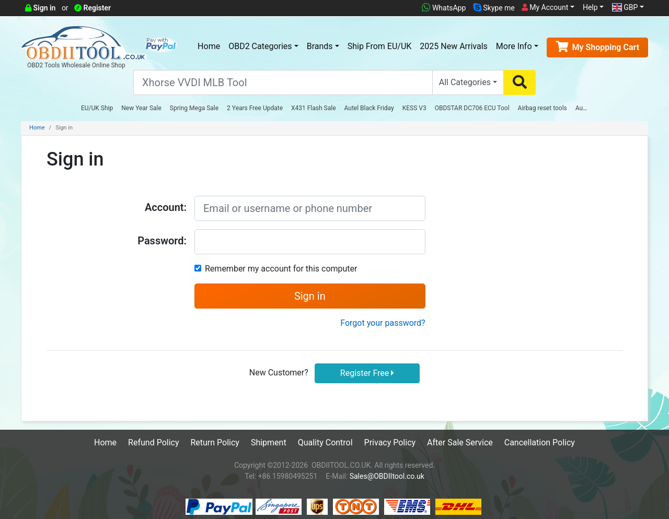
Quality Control (325, 442)
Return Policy (214, 442)
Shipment (268, 442)
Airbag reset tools (542, 108)
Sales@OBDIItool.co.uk (387, 476)
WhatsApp (444, 8)
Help (590, 7)
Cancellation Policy (539, 442)
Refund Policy (153, 442)
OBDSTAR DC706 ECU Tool (472, 108)
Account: (166, 207)
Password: (162, 240)
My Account (545, 7)
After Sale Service (460, 442)
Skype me (494, 8)
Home (209, 46)
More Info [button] (514, 46)
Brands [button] (320, 46)
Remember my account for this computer (281, 269)
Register (92, 8)
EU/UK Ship (97, 108)
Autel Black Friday (369, 108)
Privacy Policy (390, 442)
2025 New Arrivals (453, 46)
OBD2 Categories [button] (260, 46)
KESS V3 (414, 108)
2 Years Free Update (255, 108)
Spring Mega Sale (194, 108)
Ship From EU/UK (380, 46)
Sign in (40, 8)
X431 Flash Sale (313, 108)
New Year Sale (141, 108)
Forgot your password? (382, 323)
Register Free (367, 373)
